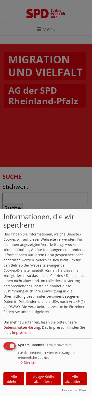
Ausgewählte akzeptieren (43, 379)
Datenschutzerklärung (21, 327)
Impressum (21, 332)
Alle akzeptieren (75, 379)
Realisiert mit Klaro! (74, 390)
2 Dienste (27, 362)
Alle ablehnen (14, 379)
